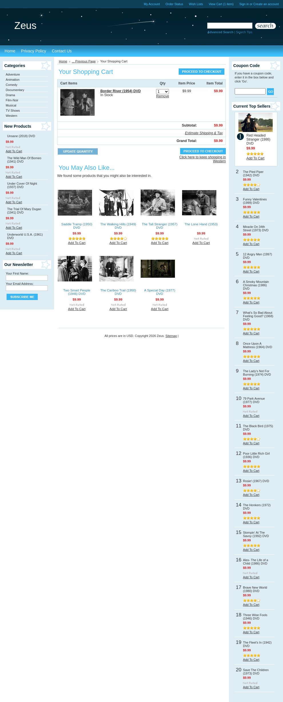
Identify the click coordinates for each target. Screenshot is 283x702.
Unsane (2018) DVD (21, 136)
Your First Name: (17, 273)
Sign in (244, 4)
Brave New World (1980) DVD (255, 589)
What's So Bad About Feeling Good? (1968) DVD (258, 316)
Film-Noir (12, 100)
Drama (10, 95)
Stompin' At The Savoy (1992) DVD (256, 534)
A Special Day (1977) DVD (159, 292)
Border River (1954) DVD (120, 91)
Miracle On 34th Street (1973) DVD (255, 228)
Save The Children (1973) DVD (256, 671)
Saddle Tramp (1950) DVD (76, 225)
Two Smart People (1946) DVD (76, 292)
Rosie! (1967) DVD (256, 481)
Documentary (15, 90)
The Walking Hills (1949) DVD (118, 225)
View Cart (221, 4)
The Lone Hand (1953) (201, 224)
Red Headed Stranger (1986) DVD (258, 139)
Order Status (174, 4)
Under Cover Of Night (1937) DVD (22, 185)
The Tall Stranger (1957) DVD (159, 225)
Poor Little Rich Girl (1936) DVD (256, 455)
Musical (11, 105)
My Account (152, 4)
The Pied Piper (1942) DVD (253, 173)
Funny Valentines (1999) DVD (255, 201)
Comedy (11, 84)
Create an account (266, 4)
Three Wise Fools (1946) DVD (255, 616)
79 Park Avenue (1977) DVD (254, 400)
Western (11, 115)
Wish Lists (196, 4)
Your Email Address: (20, 283)
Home (63, 61)
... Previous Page (83, 61)
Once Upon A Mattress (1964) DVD (257, 345)
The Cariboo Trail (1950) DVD (118, 292)
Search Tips (244, 32)
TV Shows (13, 110)
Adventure (13, 74)
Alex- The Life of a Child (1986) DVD (255, 561)
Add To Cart (14, 151)
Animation (12, 79)
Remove (162, 96)
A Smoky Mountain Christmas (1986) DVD (256, 285)
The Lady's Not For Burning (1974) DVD (257, 372)
